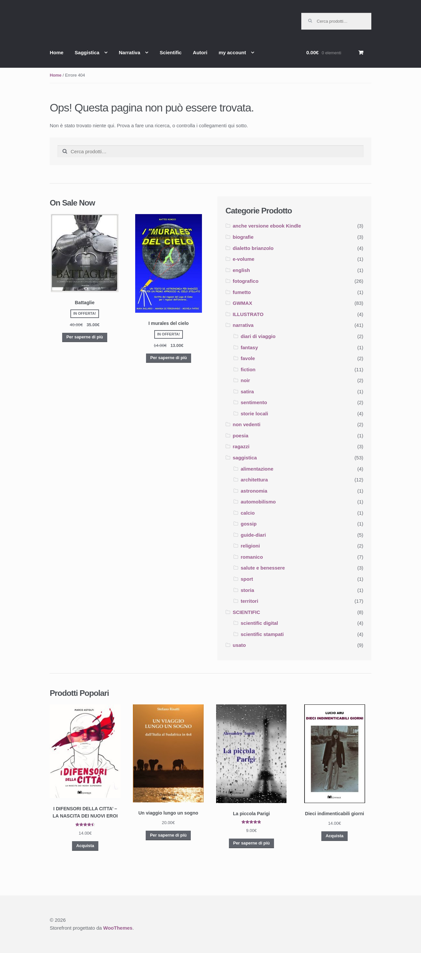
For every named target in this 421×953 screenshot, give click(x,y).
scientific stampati (262, 634)
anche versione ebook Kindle (267, 226)
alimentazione (257, 469)
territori (249, 601)
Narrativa (129, 52)
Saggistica (87, 52)
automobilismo (258, 501)
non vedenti (246, 424)
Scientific (171, 52)
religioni (250, 546)
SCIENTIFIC (246, 612)
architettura (254, 479)
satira (247, 391)
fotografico (246, 281)
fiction (248, 369)
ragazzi (241, 446)
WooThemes (118, 928)
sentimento (254, 402)
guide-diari (253, 535)
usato (239, 645)
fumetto (242, 292)
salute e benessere (263, 568)
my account (232, 52)
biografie (243, 237)
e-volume (244, 259)
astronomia (254, 491)
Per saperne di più (84, 336)
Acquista (85, 845)
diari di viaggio (258, 336)
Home (56, 52)
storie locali (254, 413)
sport (247, 579)
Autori (200, 52)
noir (245, 380)
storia (247, 590)
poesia (241, 435)
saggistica (245, 457)
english (241, 270)
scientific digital (259, 623)
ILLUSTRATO (248, 314)
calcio (248, 513)
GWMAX (242, 303)
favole (248, 358)
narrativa (243, 325)
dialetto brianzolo (253, 248)
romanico (252, 557)
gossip (249, 523)
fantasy (249, 347)
